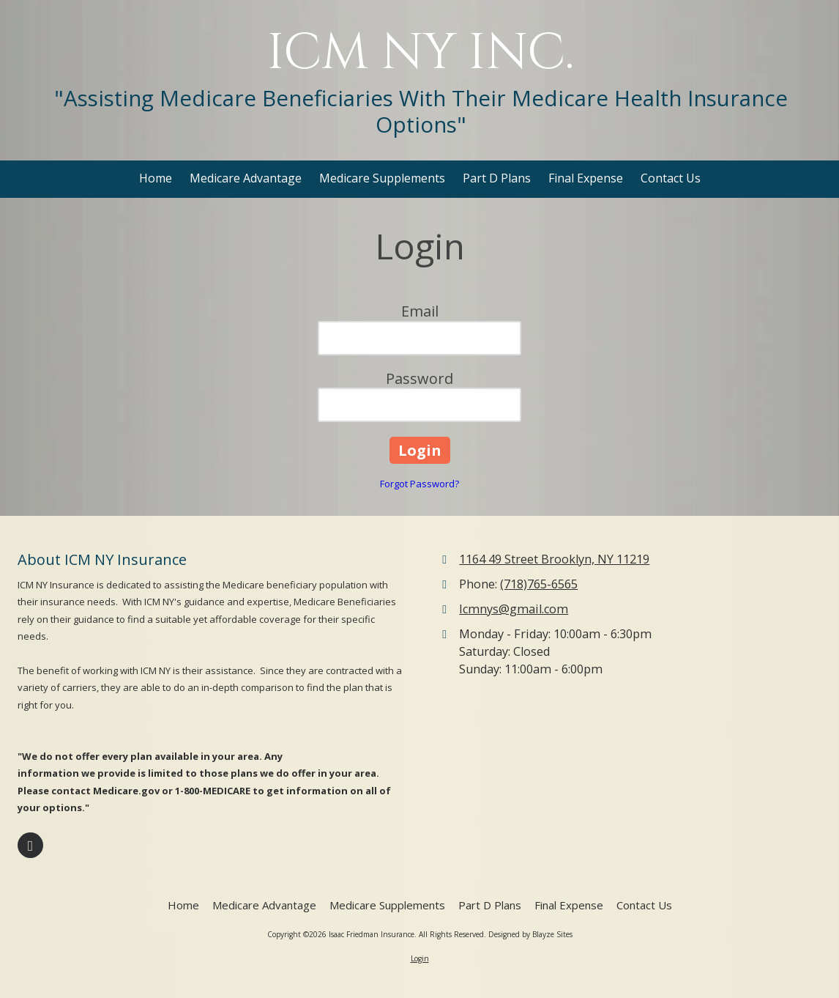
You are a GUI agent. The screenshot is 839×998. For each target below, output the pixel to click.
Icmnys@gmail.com (513, 609)
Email (420, 311)
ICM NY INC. (420, 53)
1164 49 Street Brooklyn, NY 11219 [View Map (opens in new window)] (554, 559)
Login (420, 958)
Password (419, 378)
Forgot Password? (419, 483)
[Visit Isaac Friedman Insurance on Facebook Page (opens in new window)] (30, 845)
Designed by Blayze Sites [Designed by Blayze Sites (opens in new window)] (530, 934)
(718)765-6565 (539, 584)
